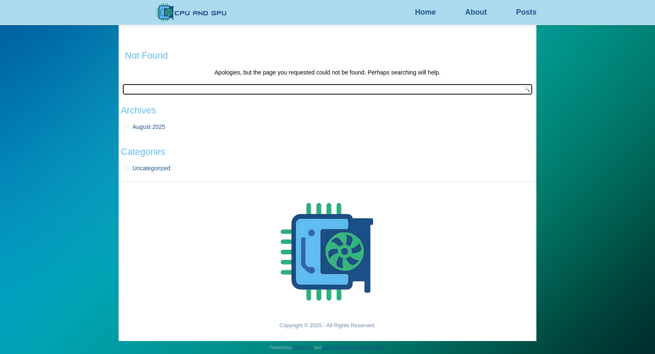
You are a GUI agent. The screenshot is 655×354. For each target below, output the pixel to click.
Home (425, 12)
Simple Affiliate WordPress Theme (354, 347)
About (476, 12)
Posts (526, 12)
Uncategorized (151, 168)
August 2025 (148, 126)
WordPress (302, 347)
